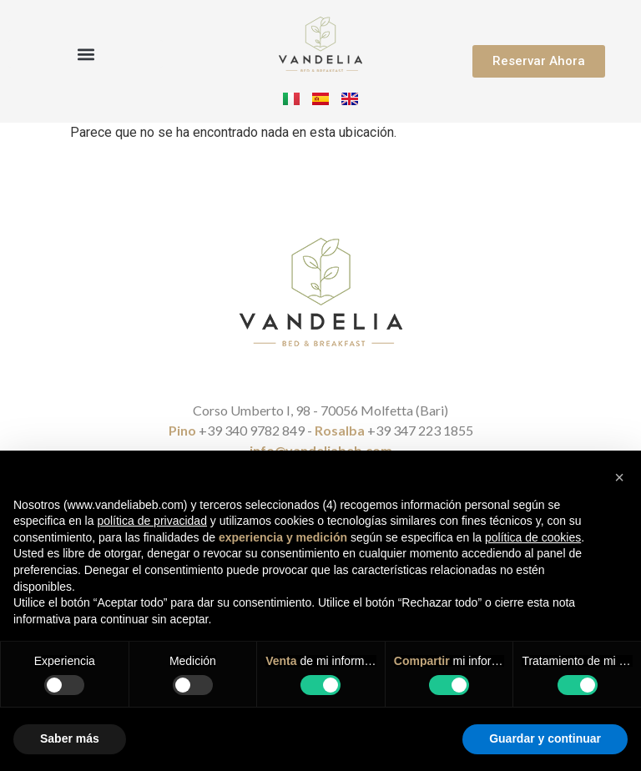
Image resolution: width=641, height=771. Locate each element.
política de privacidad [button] (152, 520)
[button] (85, 54)
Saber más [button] (69, 738)
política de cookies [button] (533, 537)
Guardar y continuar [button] (545, 738)
